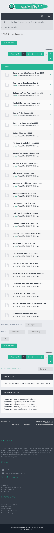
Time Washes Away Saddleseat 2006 (28, 283)
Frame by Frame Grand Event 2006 (27, 233)
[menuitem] (49, 16)
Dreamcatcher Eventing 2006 (25, 313)
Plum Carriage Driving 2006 (24, 203)
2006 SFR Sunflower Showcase (25, 263)
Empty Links (5, 491)
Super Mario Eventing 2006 (24, 243)
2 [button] (28, 54)
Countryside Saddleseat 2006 (25, 253)
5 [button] (41, 54)
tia (16, 76)
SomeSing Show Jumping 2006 (25, 123)
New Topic (9, 43)
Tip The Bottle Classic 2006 (24, 293)
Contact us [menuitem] (15, 425)
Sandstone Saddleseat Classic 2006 (27, 183)
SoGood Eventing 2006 (22, 133)
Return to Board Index (12, 369)
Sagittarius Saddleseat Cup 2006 (26, 83)
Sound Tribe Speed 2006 (23, 113)
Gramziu (31, 529)
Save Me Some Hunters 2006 (24, 193)
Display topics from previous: (21, 325)
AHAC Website (6, 507)
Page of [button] (15, 54)
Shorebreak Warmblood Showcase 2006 (29, 303)
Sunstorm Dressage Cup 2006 (25, 163)
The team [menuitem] (26, 425)
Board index (5, 422)
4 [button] (37, 54)
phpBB (20, 527)
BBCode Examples (7, 489)
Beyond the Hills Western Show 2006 (28, 73)
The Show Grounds (17, 22)
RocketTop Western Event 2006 (26, 153)
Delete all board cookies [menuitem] (44, 425)
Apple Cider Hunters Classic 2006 (26, 103)
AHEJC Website (6, 509)
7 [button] (50, 54)
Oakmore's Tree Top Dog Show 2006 (28, 93)
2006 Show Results (10, 27)
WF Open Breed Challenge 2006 (26, 143)
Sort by (13, 332)
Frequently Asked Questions (11, 487)
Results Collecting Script (9, 513)
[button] (50, 58)
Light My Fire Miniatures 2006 (25, 213)
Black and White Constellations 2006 (28, 273)
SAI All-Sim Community (9, 504)
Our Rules (4, 485)
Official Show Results (36, 22)
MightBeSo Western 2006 (23, 173)
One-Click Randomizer (9, 511)
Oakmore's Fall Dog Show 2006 (25, 223)
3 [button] (32, 54)
